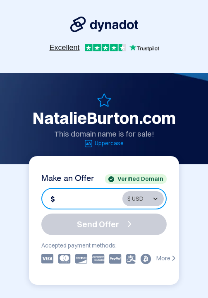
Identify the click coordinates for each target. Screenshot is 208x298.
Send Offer (104, 224)
